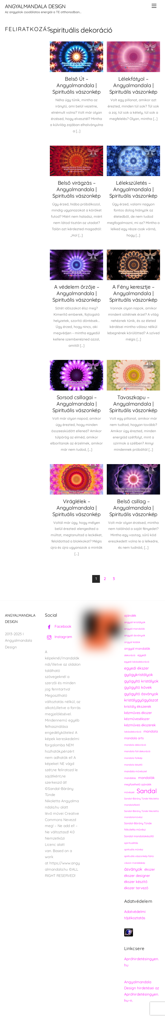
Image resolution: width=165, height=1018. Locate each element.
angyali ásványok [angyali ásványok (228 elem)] (134, 635)
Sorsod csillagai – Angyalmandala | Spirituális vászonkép (76, 403)
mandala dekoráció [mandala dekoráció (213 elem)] (135, 744)
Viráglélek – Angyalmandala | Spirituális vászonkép (76, 507)
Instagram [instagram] (58, 636)
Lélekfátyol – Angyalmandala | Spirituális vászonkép (133, 85)
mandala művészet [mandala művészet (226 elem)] (135, 771)
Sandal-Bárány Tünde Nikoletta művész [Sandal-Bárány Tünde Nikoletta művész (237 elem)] (138, 826)
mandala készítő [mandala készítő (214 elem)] (133, 764)
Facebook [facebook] (58, 626)
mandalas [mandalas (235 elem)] (130, 778)
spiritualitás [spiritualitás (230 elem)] (131, 843)
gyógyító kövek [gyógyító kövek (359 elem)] (138, 687)
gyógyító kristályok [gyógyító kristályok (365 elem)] (141, 681)
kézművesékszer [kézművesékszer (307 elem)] (137, 719)
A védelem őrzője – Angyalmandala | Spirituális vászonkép (76, 293)
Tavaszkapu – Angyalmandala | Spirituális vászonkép (133, 403)
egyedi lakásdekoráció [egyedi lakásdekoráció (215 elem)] (136, 661)
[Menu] (154, 6)
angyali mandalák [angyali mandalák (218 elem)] (134, 628)
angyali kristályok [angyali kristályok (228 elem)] (134, 622)
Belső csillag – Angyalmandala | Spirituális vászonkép (133, 507)
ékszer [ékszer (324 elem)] (149, 869)
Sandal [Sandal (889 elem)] (147, 791)
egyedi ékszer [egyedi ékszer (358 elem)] (136, 668)
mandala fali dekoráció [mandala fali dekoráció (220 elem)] (137, 751)
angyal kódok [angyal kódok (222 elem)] (132, 642)
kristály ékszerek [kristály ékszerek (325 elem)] (137, 706)
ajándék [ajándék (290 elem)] (130, 615)
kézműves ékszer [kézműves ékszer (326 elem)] (138, 713)
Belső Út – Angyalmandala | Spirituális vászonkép (76, 85)
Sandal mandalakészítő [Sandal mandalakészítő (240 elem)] (139, 836)
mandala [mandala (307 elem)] (151, 731)
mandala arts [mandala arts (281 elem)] (134, 738)
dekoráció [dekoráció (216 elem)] (129, 655)
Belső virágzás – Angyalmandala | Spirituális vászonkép (76, 189)
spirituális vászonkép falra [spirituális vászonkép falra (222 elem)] (139, 856)
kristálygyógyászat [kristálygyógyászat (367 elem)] (141, 700)
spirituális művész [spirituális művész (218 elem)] (133, 849)
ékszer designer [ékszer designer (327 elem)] (137, 875)
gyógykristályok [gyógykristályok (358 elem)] (138, 674)
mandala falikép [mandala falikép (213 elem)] (133, 758)
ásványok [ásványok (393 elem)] (133, 869)
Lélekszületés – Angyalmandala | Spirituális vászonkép (133, 189)
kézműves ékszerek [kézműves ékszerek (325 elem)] (140, 725)
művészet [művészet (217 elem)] (129, 792)
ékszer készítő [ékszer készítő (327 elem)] (135, 881)
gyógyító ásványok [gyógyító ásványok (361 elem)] (141, 693)
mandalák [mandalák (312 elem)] (146, 777)
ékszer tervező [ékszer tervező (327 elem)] (136, 888)
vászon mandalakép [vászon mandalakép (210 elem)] (134, 862)
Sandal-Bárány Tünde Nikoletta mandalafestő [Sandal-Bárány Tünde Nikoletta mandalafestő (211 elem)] (141, 801)
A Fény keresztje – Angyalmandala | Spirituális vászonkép (133, 293)
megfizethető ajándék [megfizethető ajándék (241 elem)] (137, 784)
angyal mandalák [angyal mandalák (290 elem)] (137, 648)
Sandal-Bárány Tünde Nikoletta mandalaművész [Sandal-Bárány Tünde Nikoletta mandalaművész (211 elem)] (141, 814)
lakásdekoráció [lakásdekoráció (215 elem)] (132, 731)
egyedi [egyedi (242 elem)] (142, 655)
